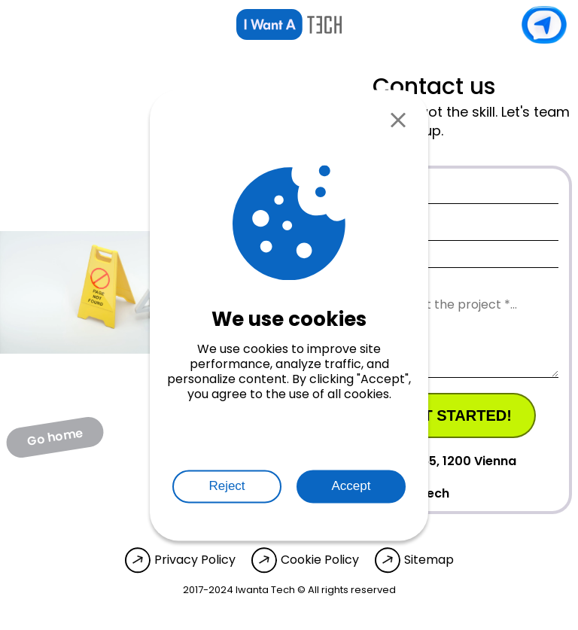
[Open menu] (22, 25)
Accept (351, 486)
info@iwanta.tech (379, 493)
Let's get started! (433, 415)
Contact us (544, 25)
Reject (226, 486)
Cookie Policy (320, 560)
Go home (55, 436)
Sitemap (429, 560)
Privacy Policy (195, 560)
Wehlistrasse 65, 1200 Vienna (412, 461)
